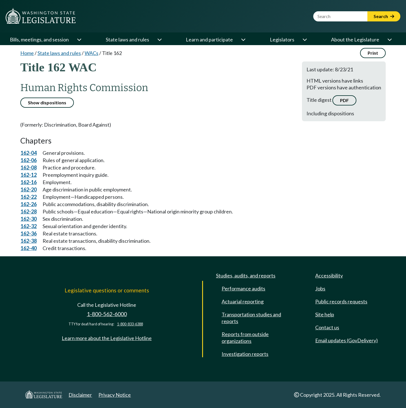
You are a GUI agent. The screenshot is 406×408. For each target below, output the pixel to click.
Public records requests (341, 301)
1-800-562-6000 (107, 314)
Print (373, 53)
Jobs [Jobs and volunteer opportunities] (320, 288)
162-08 (29, 167)
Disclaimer (80, 395)
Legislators (282, 39)
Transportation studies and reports (251, 317)
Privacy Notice (114, 395)
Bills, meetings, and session (39, 39)
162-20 (29, 189)
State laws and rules (127, 39)
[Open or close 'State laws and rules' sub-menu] (159, 39)
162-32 (29, 226)
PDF (344, 100)
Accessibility (329, 275)
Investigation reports (245, 354)
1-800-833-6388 (130, 324)
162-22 (29, 197)
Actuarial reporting (243, 301)
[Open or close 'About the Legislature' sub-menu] (389, 39)
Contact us (327, 327)
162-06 (29, 160)
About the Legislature (355, 39)
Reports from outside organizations (245, 337)
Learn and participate (209, 39)
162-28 (29, 211)
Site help (324, 314)
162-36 (29, 233)
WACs (91, 53)
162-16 (29, 182)
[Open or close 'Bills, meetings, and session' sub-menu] (79, 39)
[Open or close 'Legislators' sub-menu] (304, 39)
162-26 (29, 204)
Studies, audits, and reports (245, 275)
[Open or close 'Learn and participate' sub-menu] (243, 39)
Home (27, 53)
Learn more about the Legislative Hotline (107, 338)
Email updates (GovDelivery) (346, 340)
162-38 (29, 241)
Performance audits (243, 288)
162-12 (29, 175)
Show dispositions (47, 102)
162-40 (29, 248)
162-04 (29, 153)
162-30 (29, 219)
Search (384, 16)
